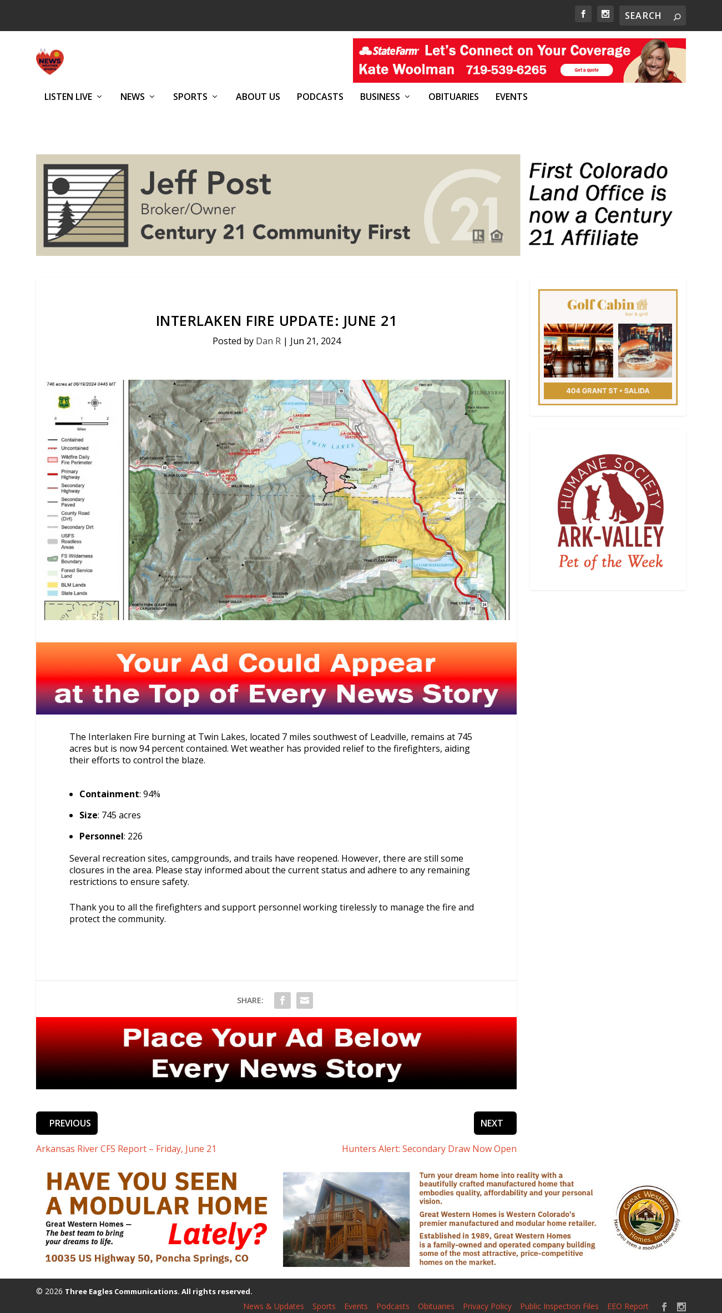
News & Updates (273, 1300)
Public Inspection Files (559, 1300)
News (132, 97)
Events (512, 97)
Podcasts (320, 97)
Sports (190, 97)
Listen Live (68, 97)
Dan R (268, 335)
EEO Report (628, 1300)
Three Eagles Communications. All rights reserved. (159, 1285)
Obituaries (453, 97)
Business (380, 97)
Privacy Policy (487, 1300)
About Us (258, 97)
